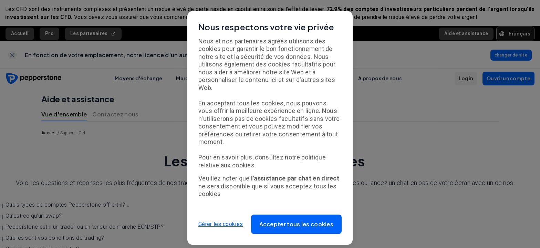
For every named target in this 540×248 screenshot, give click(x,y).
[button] (296, 224)
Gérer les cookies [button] (220, 224)
